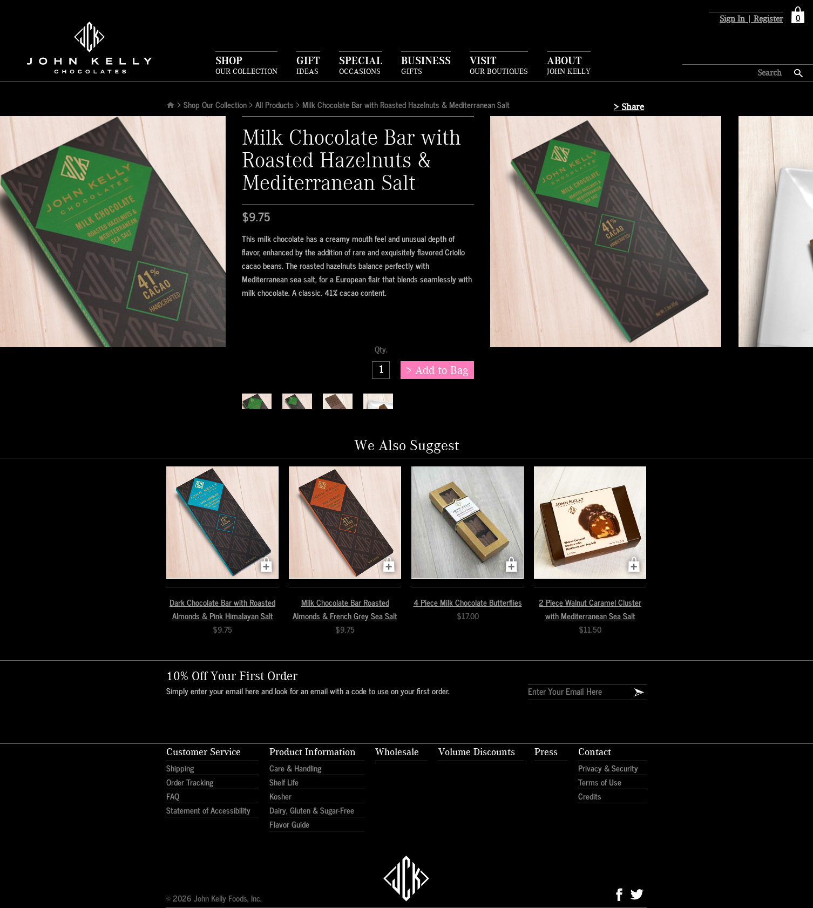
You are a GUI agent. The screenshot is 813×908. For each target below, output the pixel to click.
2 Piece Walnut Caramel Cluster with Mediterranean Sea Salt (590, 608)
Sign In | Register (751, 19)
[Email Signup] (639, 692)
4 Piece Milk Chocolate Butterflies (468, 602)
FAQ (172, 796)
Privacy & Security (608, 768)
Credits (589, 796)
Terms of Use (599, 782)
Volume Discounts (476, 752)
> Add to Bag (437, 370)
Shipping (180, 768)
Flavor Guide (289, 824)
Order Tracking (189, 782)
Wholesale (397, 752)
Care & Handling (295, 768)
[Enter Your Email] (574, 691)
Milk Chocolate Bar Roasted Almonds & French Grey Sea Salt (345, 608)
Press (546, 752)
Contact (594, 752)
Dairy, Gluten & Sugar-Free (311, 810)
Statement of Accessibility (208, 810)
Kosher (280, 796)
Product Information (312, 752)
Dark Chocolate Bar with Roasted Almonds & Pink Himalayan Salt (222, 608)
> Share (629, 107)
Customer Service (203, 752)
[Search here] (732, 73)
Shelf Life (284, 782)
